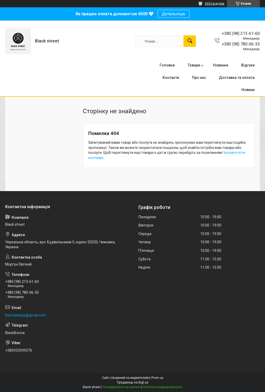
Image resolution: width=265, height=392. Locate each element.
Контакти (171, 78)
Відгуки (248, 65)
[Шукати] (189, 41)
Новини (248, 90)
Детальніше (173, 13)
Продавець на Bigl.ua (132, 382)
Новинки (220, 65)
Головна (167, 65)
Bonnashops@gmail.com (25, 315)
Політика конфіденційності (162, 387)
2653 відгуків (214, 3)
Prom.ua (157, 378)
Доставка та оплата (237, 78)
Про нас (199, 78)
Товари (194, 65)
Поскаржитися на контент (121, 387)
